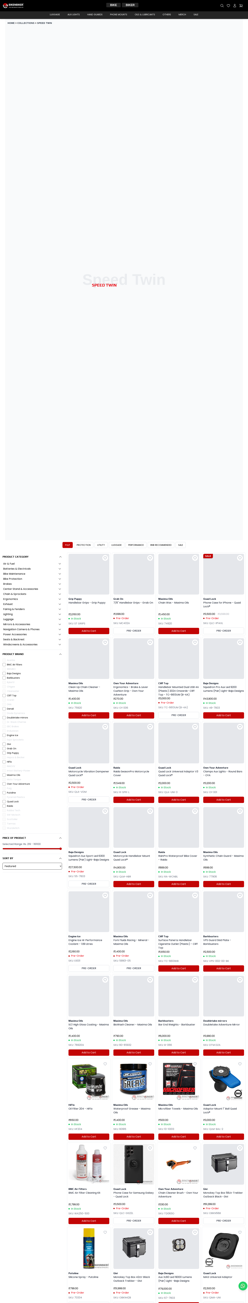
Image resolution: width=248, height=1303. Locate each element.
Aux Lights (74, 14)
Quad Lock (13, 801)
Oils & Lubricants (145, 14)
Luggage (55, 14)
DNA (9, 704)
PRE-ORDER (134, 631)
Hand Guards (94, 14)
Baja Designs (14, 673)
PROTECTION (84, 545)
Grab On (11, 748)
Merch (182, 14)
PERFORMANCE (136, 545)
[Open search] (222, 6)
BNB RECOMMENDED (161, 545)
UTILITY (101, 545)
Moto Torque (14, 779)
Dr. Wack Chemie (16, 722)
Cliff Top (11, 695)
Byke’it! (11, 682)
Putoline (11, 792)
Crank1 (10, 700)
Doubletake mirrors (17, 717)
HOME (11, 23)
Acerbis (11, 660)
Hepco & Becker (16, 757)
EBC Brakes (13, 726)
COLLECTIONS (25, 23)
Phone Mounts (118, 14)
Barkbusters (13, 677)
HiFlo (9, 761)
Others (167, 14)
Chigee (11, 686)
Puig (9, 788)
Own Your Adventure (18, 783)
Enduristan (13, 730)
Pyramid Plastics (16, 797)
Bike (113, 5)
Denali (10, 708)
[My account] (235, 6)
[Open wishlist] (228, 6)
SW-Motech (13, 814)
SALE (180, 545)
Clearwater (13, 691)
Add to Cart (89, 631)
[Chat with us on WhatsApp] (243, 1286)
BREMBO (11, 669)
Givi (9, 744)
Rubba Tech (13, 810)
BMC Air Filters (14, 664)
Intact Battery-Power (18, 770)
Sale (196, 14)
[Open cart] (241, 6)
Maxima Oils (13, 775)
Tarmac (11, 823)
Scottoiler (12, 819)
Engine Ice (12, 735)
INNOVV (11, 766)
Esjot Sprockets (15, 739)
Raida (10, 806)
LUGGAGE (117, 545)
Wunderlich (13, 828)
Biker (130, 5)
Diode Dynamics (16, 713)
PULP (67, 545)
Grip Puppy (13, 753)
